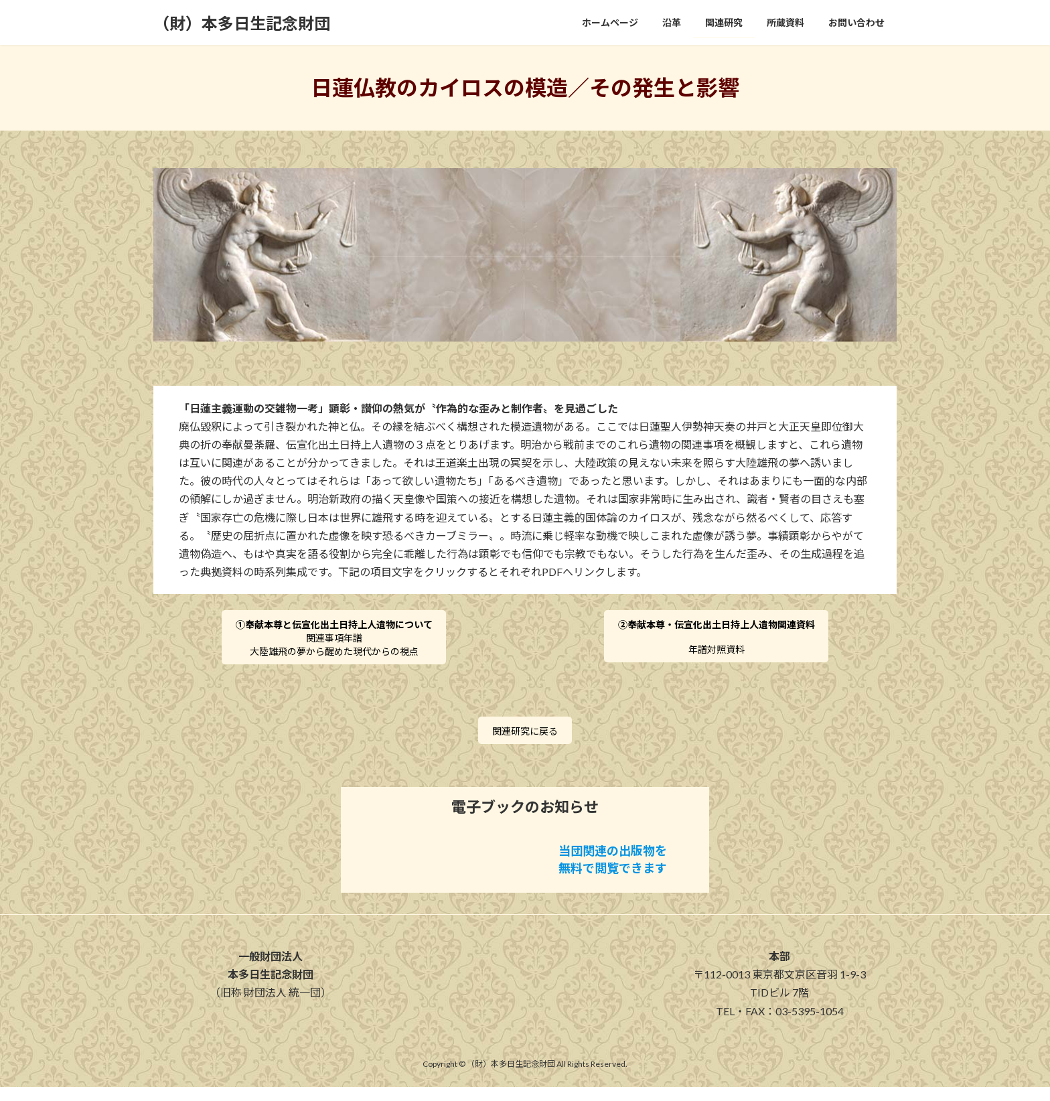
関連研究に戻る (524, 742)
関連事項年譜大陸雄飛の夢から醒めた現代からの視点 (334, 642)
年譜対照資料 (716, 641)
